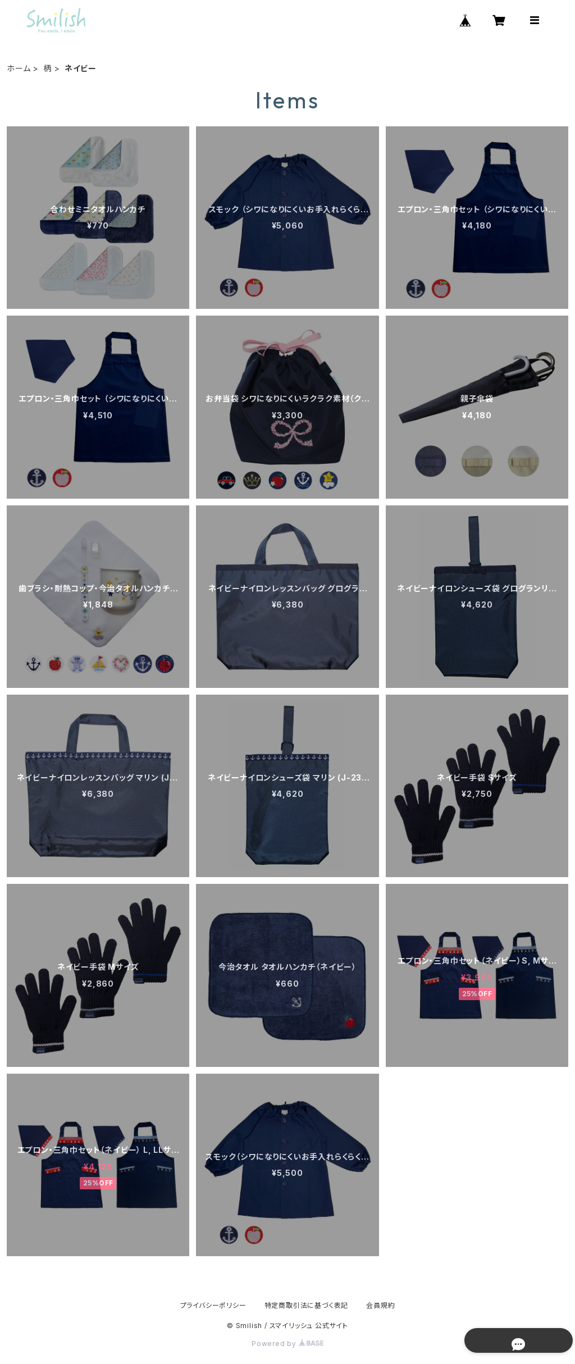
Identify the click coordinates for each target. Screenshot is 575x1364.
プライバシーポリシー (213, 1305)
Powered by (287, 1343)
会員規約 (380, 1305)
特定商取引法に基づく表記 (306, 1305)
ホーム (18, 68)
